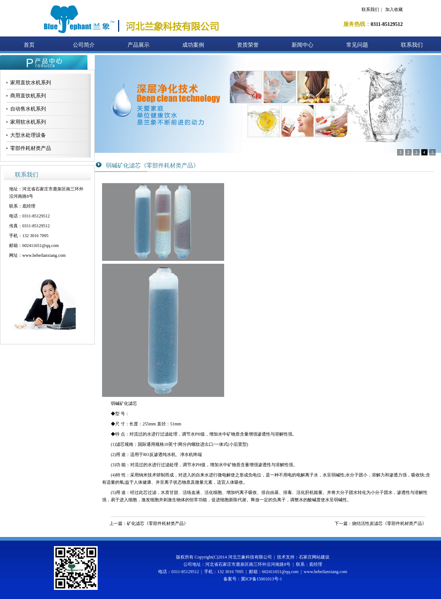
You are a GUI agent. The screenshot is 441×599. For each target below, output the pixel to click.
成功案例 (193, 45)
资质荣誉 (248, 45)
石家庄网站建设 (314, 557)
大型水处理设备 (28, 135)
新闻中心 (302, 45)
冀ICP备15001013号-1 (261, 578)
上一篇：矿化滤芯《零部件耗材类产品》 (148, 523)
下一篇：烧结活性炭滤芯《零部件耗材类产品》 (380, 523)
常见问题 (357, 45)
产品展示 (138, 45)
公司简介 (84, 45)
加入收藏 (394, 9)
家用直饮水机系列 (30, 82)
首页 (29, 45)
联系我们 (370, 9)
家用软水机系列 (28, 122)
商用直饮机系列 (28, 95)
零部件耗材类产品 (30, 148)
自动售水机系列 (28, 109)
